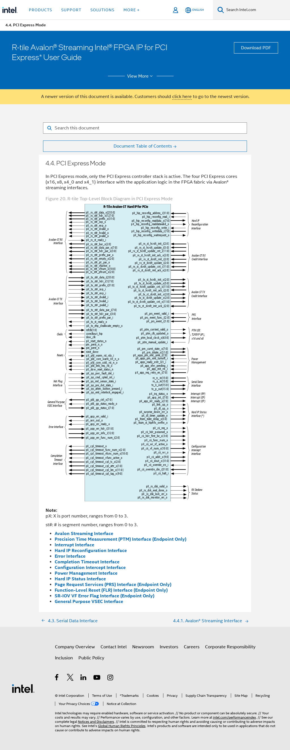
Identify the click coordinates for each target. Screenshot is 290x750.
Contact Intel (114, 647)
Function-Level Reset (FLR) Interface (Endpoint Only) (111, 590)
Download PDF (256, 48)
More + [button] (131, 9)
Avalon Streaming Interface (84, 533)
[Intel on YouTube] (97, 678)
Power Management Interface (86, 573)
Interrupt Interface (74, 545)
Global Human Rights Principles (122, 726)
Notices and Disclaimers (96, 721)
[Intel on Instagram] (110, 678)
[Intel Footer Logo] (23, 688)
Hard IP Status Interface (80, 579)
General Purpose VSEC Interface (89, 601)
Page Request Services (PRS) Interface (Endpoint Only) (113, 584)
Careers (191, 647)
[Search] (221, 9)
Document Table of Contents (143, 146)
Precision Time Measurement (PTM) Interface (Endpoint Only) (120, 539)
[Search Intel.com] (257, 10)
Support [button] (71, 9)
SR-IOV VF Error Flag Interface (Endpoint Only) (104, 596)
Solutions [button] (102, 9)
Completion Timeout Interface (87, 562)
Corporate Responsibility (230, 647)
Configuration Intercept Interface (90, 567)
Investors (169, 647)
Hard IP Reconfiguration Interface (91, 550)
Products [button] (40, 9)
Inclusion (64, 658)
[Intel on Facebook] (57, 678)
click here (182, 96)
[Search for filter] (145, 128)
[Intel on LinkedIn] (83, 678)
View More (141, 76)
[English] (194, 10)
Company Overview (75, 647)
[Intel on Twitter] (70, 678)
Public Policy (91, 658)
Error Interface (70, 556)
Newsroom (143, 647)
